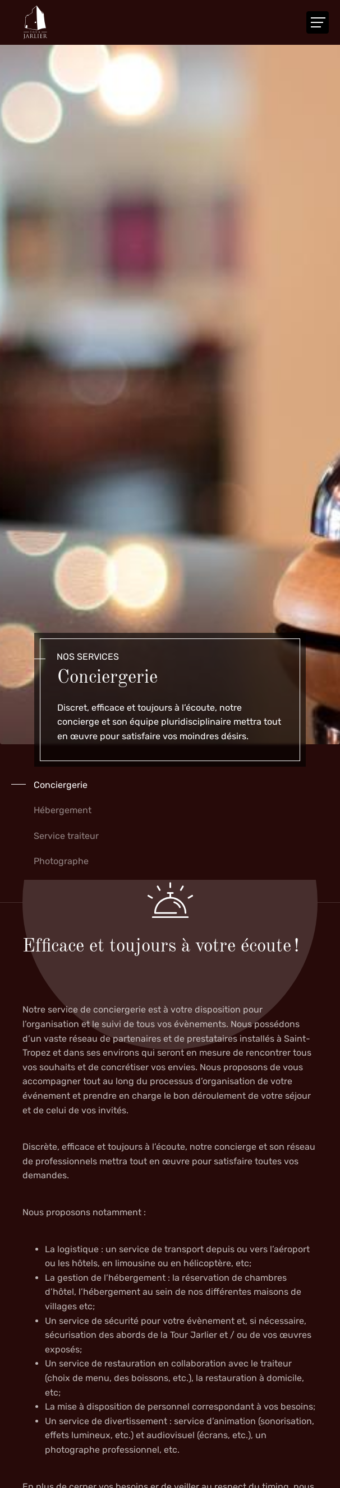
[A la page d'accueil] (35, 22)
